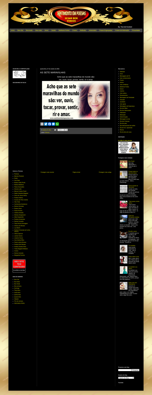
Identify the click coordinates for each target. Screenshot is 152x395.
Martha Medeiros (19, 184)
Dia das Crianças (124, 121)
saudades (122, 102)
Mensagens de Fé (125, 76)
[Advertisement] (76, 50)
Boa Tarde (17, 284)
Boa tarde (29, 30)
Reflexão (83, 30)
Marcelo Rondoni (19, 176)
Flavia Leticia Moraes (20, 242)
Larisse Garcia (18, 236)
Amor (46, 30)
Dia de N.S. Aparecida (126, 127)
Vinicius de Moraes (19, 225)
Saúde (53, 30)
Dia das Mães (124, 108)
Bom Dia (16, 279)
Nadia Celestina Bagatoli (21, 193)
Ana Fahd (17, 180)
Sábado (16, 299)
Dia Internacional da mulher (127, 125)
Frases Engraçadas (105, 30)
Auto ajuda (123, 104)
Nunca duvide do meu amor (133, 186)
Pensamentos (124, 95)
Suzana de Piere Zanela (21, 200)
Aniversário (92, 30)
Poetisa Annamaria (19, 219)
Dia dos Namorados (125, 110)
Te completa (131, 245)
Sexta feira (17, 292)
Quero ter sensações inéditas (133, 216)
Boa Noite (17, 282)
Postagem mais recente (47, 172)
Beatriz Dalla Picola (19, 182)
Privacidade (136, 30)
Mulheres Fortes (64, 30)
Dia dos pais (123, 123)
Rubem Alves (18, 208)
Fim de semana (18, 301)
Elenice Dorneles (19, 206)
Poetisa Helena (18, 197)
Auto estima (123, 93)
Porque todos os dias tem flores (133, 172)
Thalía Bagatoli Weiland (21, 249)
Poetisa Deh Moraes (20, 244)
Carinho (122, 91)
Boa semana (17, 286)
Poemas (16, 174)
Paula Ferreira (18, 210)
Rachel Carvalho (19, 221)
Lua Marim (17, 228)
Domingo (16, 288)
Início (12, 30)
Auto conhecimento (125, 78)
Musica (122, 130)
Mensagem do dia (125, 119)
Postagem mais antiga (105, 172)
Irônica (122, 82)
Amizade (122, 99)
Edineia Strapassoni (20, 215)
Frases (75, 30)
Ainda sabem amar (133, 256)
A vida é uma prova (125, 140)
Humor (122, 89)
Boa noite (39, 30)
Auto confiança (124, 84)
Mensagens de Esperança (127, 106)
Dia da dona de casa (125, 132)
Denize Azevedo (18, 253)
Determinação (124, 117)
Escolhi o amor (132, 231)
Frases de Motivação (122, 30)
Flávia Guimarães (19, 187)
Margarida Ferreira (19, 255)
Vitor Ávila (17, 202)
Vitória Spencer (18, 233)
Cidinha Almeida (18, 212)
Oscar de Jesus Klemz (20, 195)
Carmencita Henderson (20, 204)
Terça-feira (17, 290)
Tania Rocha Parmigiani (21, 223)
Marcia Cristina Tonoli (20, 191)
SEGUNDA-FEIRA (19, 303)
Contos (16, 251)
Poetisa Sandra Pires (20, 246)
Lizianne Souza (18, 238)
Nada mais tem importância (132, 283)
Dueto (16, 178)
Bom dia (20, 30)
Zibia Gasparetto (19, 217)
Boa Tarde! (131, 161)
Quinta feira (17, 294)
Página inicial (76, 172)
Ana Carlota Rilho (19, 240)
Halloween (123, 112)
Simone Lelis (18, 189)
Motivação (123, 115)
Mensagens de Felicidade (127, 97)
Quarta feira (17, 297)
